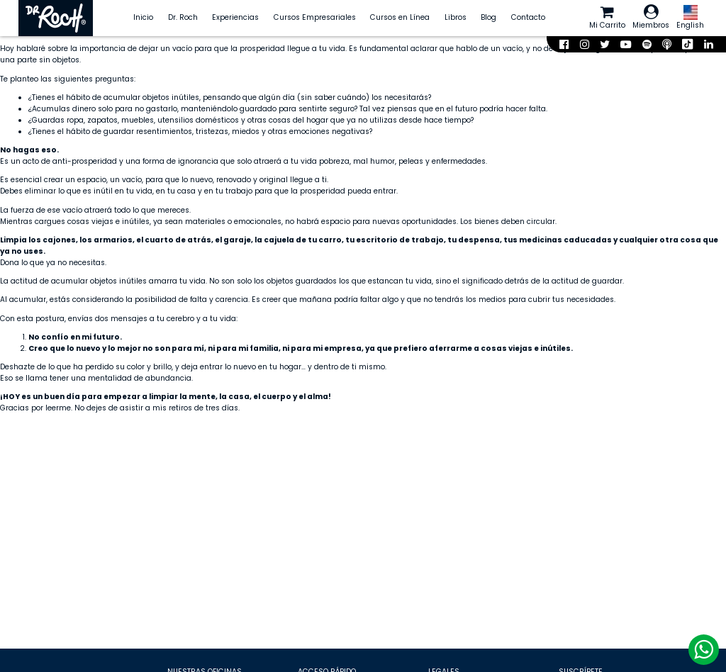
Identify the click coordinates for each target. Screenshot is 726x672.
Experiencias (235, 17)
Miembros (650, 17)
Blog (488, 17)
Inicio (143, 17)
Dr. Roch (183, 17)
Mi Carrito (607, 17)
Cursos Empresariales (315, 17)
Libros (456, 17)
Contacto (528, 17)
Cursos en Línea (400, 17)
